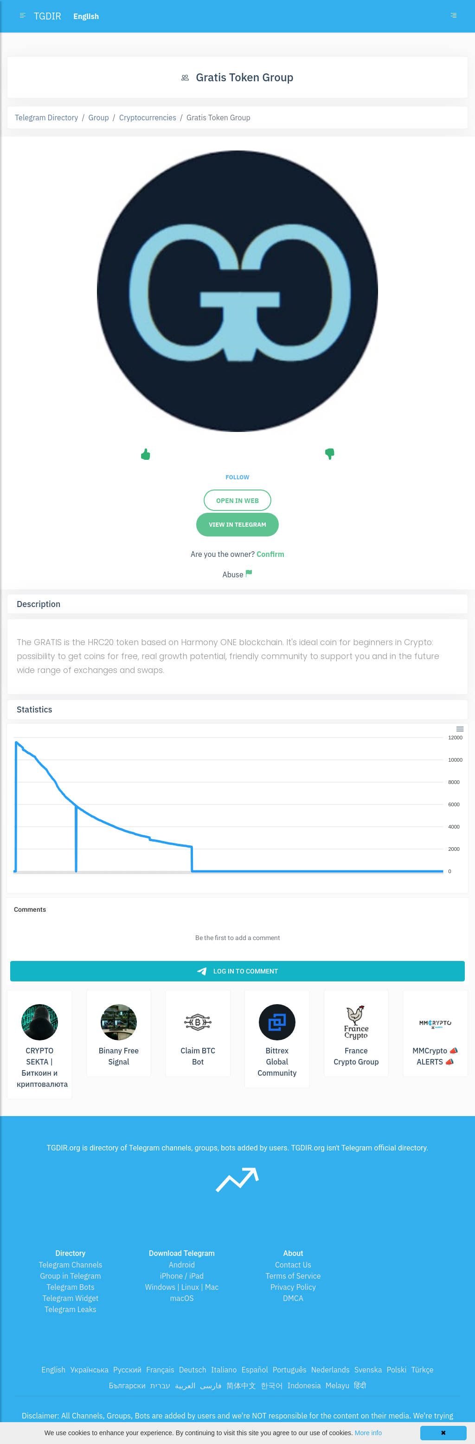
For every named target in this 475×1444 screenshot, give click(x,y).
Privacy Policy (293, 1287)
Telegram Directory (46, 117)
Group (99, 117)
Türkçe (422, 1369)
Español (254, 1369)
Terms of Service (293, 1276)
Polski (397, 1369)
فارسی (211, 1385)
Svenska (368, 1369)
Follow (237, 477)
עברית (160, 1385)
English (53, 1369)
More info (368, 1433)
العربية (185, 1385)
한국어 (272, 1385)
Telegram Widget (71, 1298)
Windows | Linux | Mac (182, 1287)
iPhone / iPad (182, 1276)
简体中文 (241, 1385)
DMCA (293, 1298)
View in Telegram (237, 525)
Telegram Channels (70, 1264)
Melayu (338, 1385)
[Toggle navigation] (453, 16)
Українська (89, 1369)
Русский (127, 1369)
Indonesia (304, 1385)
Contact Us (293, 1264)
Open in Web (237, 501)
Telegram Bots (70, 1287)
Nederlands (330, 1369)
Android (182, 1264)
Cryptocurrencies (147, 117)
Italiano (224, 1369)
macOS (181, 1298)
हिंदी (360, 1385)
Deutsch (192, 1369)
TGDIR (47, 16)
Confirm (270, 554)
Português (290, 1369)
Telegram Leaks (70, 1309)
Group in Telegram (70, 1276)
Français (160, 1369)
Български (127, 1385)
